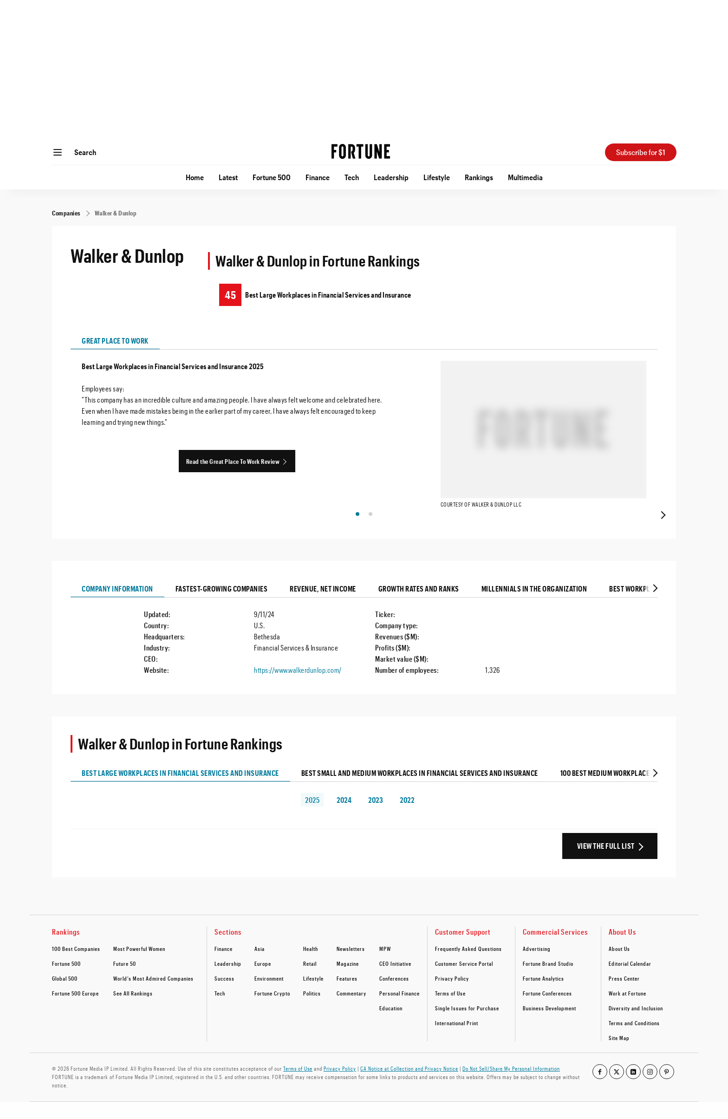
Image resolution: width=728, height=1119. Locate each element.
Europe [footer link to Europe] (262, 980)
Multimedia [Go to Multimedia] (525, 177)
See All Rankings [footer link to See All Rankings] (133, 1010)
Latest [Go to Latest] (228, 177)
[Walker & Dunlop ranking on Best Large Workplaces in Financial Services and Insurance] (429, 294)
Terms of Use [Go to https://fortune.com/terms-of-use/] (297, 1085)
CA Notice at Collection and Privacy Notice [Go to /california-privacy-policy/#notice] (409, 1085)
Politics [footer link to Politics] (312, 1010)
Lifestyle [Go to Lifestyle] (436, 177)
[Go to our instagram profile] (650, 1088)
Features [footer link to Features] (347, 995)
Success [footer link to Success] (224, 995)
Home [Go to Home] (195, 177)
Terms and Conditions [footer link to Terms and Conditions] (634, 1040)
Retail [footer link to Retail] (310, 980)
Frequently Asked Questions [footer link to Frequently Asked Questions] (468, 966)
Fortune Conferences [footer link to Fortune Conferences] (547, 1010)
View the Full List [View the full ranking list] (606, 863)
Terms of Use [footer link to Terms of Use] (450, 1010)
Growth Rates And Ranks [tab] (418, 605)
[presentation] (662, 531)
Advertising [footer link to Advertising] (537, 966)
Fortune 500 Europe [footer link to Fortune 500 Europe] (75, 1010)
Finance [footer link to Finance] (223, 966)
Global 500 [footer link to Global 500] (65, 995)
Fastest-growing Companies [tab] (222, 605)
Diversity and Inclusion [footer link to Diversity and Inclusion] (636, 1025)
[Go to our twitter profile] (616, 1088)
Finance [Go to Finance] (318, 177)
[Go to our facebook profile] (599, 1088)
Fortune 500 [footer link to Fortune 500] (66, 980)
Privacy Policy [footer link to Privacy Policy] (452, 995)
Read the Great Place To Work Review (233, 461)
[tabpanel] (364, 443)
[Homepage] (361, 152)
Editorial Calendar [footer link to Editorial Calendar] (630, 980)
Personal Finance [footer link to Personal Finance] (399, 1010)
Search (85, 152)
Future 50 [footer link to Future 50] (124, 980)
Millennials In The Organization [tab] (534, 605)
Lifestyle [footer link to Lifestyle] (313, 995)
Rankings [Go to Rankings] (479, 177)
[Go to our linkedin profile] (633, 1088)
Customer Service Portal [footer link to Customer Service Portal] (464, 980)
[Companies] (66, 213)
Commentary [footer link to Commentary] (351, 1010)
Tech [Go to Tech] (351, 177)
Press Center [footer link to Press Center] (624, 995)
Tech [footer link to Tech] (219, 1010)
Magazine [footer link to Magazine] (348, 980)
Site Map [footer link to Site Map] (619, 1055)
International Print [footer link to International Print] (456, 1040)
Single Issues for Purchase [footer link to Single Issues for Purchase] (467, 1025)
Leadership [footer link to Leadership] (227, 980)
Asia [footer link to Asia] (259, 966)
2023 (375, 817)
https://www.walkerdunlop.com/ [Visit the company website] (298, 687)
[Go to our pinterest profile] (666, 1088)
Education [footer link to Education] (391, 1025)
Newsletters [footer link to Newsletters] (351, 966)
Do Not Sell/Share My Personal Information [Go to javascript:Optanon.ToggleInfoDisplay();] (511, 1085)
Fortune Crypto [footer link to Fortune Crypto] (272, 1010)
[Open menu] (57, 152)
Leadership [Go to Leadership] (391, 177)
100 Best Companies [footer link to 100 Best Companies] (76, 966)
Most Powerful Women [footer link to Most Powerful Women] (139, 966)
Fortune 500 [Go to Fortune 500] (272, 177)
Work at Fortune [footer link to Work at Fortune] (627, 1010)
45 (230, 294)
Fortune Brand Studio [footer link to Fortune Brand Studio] (548, 980)
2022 (407, 817)
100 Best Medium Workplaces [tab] (607, 790)
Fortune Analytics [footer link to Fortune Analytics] (543, 995)
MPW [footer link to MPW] (385, 966)
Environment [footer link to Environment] (269, 995)
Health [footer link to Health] (310, 966)
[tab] (654, 605)
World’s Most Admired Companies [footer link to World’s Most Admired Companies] (153, 995)
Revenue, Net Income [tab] (323, 605)
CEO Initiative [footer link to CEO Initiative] (395, 980)
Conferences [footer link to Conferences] (394, 995)
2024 (344, 817)
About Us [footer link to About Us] (619, 966)
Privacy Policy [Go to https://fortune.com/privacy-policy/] (340, 1085)
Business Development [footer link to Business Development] (549, 1025)
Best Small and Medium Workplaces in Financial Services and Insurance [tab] (419, 790)
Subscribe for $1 (640, 152)
